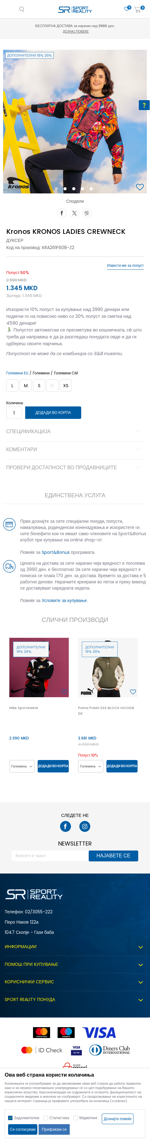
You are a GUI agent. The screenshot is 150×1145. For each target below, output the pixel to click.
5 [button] (92, 190)
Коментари (74, 450)
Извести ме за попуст (125, 265)
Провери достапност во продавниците (74, 468)
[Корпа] (138, 10)
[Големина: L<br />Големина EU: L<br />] (12, 385)
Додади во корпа (53, 412)
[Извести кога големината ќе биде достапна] (52, 385)
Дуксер (14, 240)
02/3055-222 (39, 912)
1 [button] (58, 190)
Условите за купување (64, 600)
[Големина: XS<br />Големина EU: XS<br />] (66, 385)
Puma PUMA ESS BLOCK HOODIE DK (106, 710)
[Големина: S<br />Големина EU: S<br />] (39, 385)
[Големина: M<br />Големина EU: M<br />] (26, 385)
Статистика (59, 1117)
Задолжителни (26, 1117)
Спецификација (74, 432)
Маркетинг (88, 1117)
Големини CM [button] (66, 373)
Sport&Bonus (56, 552)
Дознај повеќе (76, 31)
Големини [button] (41, 373)
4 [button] (84, 190)
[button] (140, 187)
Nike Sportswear (23, 707)
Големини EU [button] (17, 373)
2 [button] (66, 190)
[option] (75, 121)
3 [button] (75, 190)
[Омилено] (126, 9)
